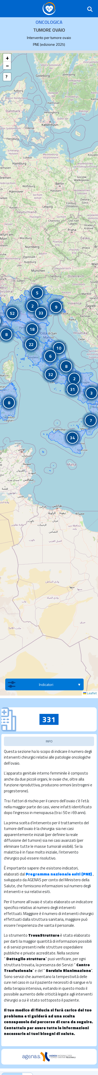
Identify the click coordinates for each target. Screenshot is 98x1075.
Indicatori (30, 684)
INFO (49, 741)
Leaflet (90, 693)
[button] (74, 378)
